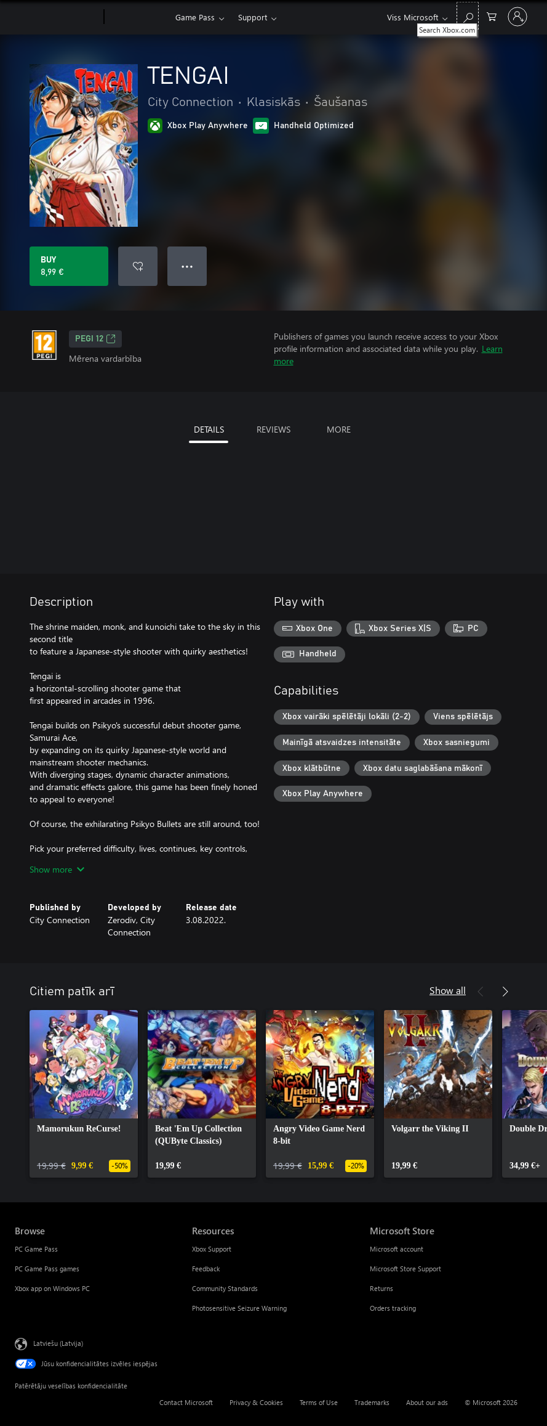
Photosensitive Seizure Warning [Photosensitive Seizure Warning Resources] (239, 1308)
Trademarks (371, 1402)
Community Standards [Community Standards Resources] (225, 1288)
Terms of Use (319, 1402)
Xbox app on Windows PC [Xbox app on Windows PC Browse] (52, 1288)
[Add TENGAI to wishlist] (138, 266)
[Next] (505, 991)
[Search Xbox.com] (468, 16)
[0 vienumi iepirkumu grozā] (492, 15)
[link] (84, 1094)
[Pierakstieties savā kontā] (517, 16)
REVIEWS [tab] (273, 429)
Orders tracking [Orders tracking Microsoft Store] (393, 1308)
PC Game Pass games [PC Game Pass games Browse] (47, 1269)
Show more (57, 869)
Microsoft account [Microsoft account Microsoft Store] (396, 1249)
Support (252, 17)
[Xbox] (138, 17)
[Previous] (480, 991)
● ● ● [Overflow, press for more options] (187, 266)
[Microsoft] (57, 17)
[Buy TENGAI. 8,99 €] (69, 266)
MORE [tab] (339, 429)
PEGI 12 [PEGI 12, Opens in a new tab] (95, 339)
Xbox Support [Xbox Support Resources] (211, 1249)
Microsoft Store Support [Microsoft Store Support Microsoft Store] (405, 1269)
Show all (447, 990)
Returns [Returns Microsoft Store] (381, 1288)
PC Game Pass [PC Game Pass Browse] (36, 1249)
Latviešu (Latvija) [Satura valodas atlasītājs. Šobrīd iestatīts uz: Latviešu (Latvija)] (58, 1343)
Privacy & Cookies (256, 1402)
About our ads (427, 1402)
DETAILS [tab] (209, 429)
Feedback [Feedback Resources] (206, 1269)
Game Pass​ (195, 17)
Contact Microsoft (186, 1402)
